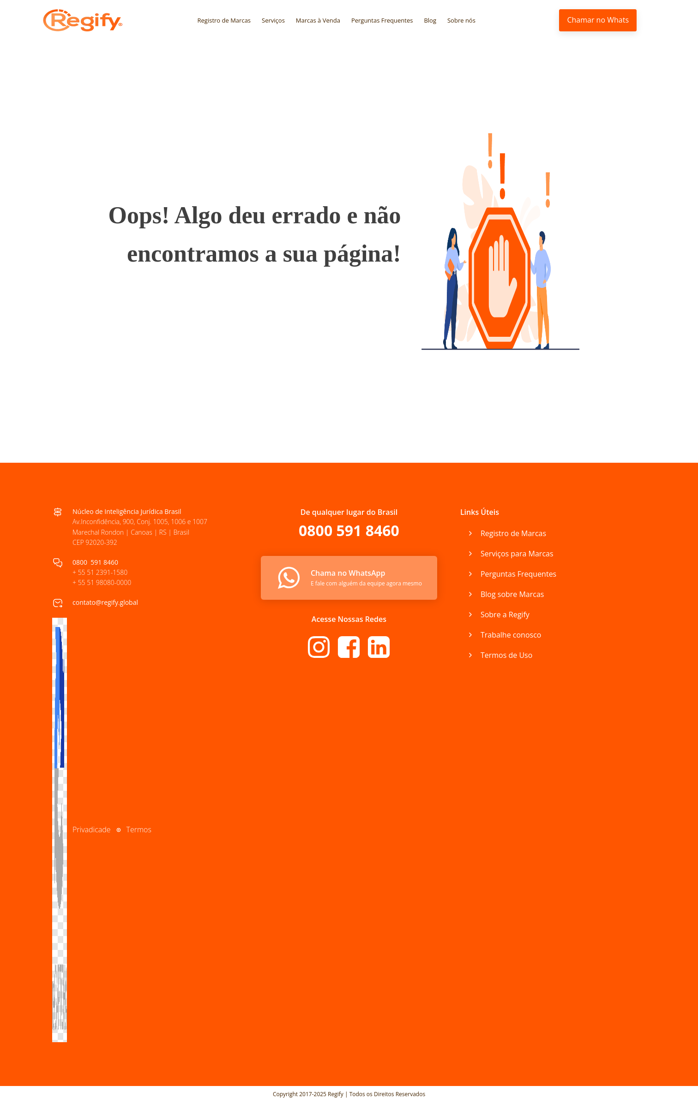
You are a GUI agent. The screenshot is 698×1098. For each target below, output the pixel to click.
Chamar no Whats (598, 20)
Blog (430, 20)
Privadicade (91, 829)
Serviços (273, 20)
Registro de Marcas (224, 20)
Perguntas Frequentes (382, 20)
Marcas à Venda (318, 20)
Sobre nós (461, 20)
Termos (138, 829)
